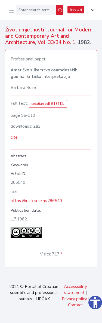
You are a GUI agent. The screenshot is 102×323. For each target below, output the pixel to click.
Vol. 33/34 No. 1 (56, 42)
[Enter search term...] (36, 10)
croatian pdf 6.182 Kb (47, 103)
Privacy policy (74, 299)
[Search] (59, 10)
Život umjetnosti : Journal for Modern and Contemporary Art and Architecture (48, 36)
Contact (75, 305)
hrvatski (76, 9)
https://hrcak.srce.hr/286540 (36, 200)
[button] (92, 10)
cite (14, 137)
